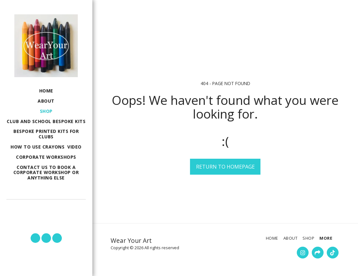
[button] (46, 208)
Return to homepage (225, 166)
